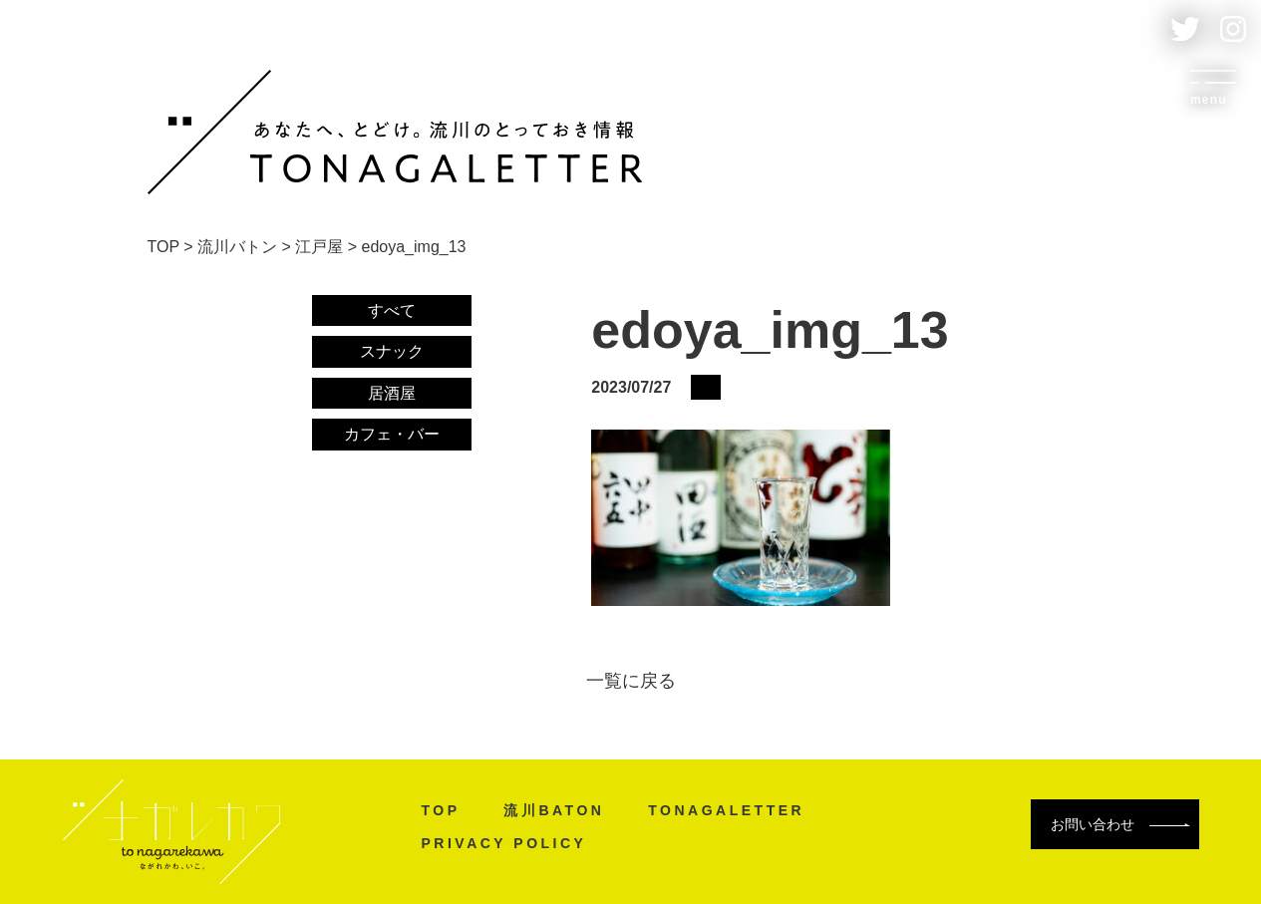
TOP (441, 810)
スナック (392, 351)
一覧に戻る (631, 681)
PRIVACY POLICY (504, 843)
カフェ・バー (392, 434)
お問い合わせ (1120, 824)
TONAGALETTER (726, 810)
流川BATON (553, 810)
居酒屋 (392, 393)
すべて (392, 310)
